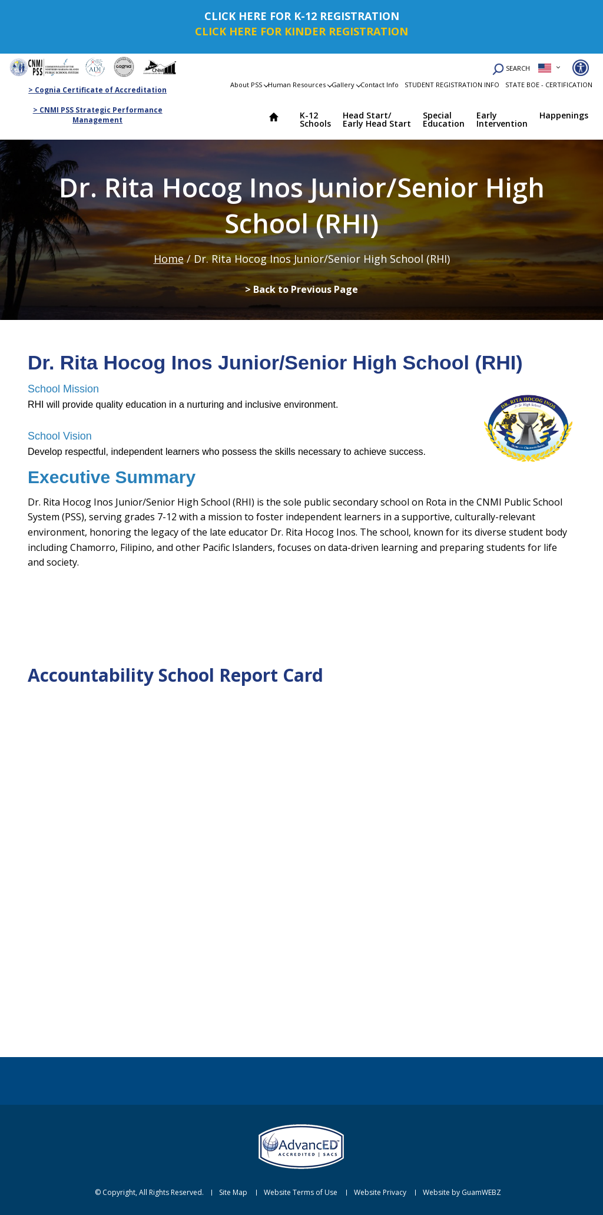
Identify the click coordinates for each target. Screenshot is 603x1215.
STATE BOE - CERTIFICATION (548, 84)
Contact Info (379, 84)
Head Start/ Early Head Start (377, 119)
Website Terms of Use (300, 1193)
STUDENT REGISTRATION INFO (452, 84)
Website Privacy (380, 1193)
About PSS (246, 84)
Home (279, 118)
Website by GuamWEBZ (462, 1193)
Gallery (343, 84)
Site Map (233, 1193)
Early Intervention (502, 119)
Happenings (563, 115)
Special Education (444, 119)
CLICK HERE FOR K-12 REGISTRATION (301, 16)
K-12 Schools (315, 119)
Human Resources (297, 84)
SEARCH (511, 69)
